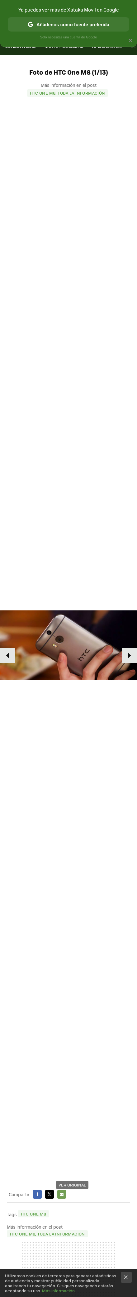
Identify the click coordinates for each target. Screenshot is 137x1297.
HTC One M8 (33, 1214)
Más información (58, 1291)
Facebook (37, 1194)
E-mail (61, 1194)
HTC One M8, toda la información (67, 93)
